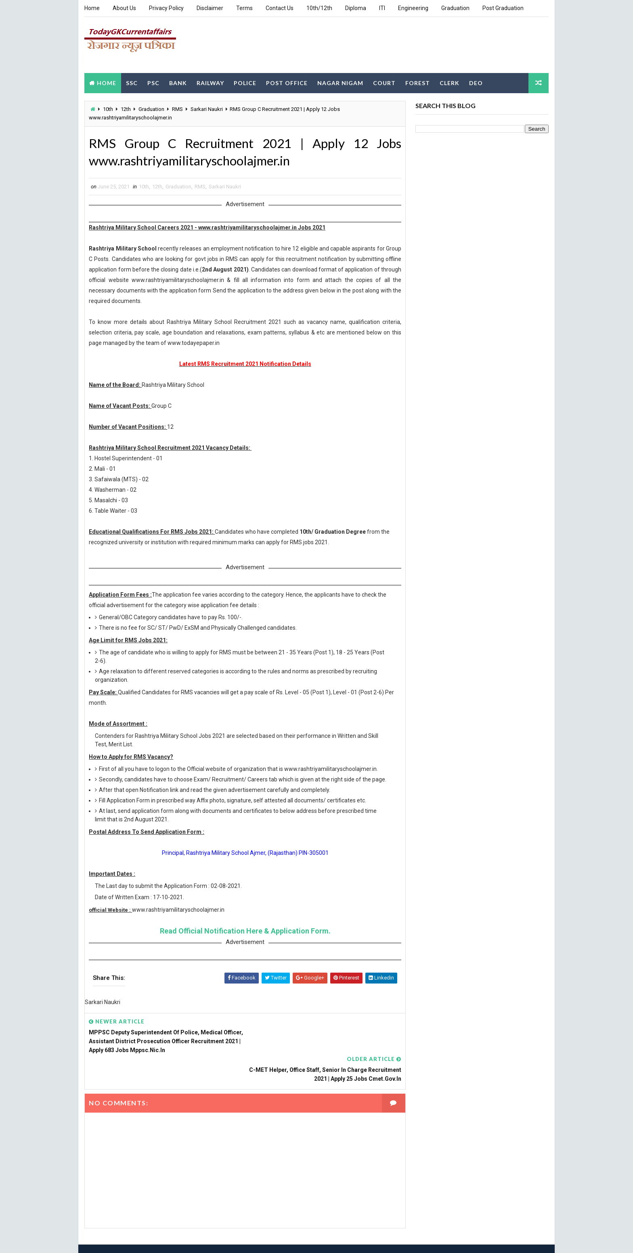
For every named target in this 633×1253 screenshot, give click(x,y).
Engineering (413, 8)
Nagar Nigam (340, 82)
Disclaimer (210, 8)
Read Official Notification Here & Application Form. (242, 940)
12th (126, 109)
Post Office (287, 82)
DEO (476, 82)
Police (245, 82)
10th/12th (319, 8)
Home (92, 8)
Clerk (449, 82)
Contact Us (279, 8)
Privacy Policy (166, 8)
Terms (244, 8)
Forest (417, 82)
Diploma (355, 8)
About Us (124, 8)
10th (108, 109)
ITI (382, 8)
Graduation (455, 8)
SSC (132, 82)
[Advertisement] (401, 44)
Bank (178, 82)
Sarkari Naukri (207, 109)
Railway (210, 82)
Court (384, 82)
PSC (153, 82)
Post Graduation (503, 8)
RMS (177, 109)
